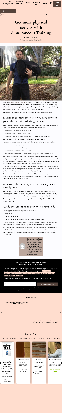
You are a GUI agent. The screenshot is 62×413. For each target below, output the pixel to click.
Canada (22, 369)
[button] (1, 312)
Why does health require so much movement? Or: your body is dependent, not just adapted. (45, 321)
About (45, 3)
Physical (28, 37)
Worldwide (23, 371)
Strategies (34, 37)
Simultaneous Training (29, 40)
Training (39, 40)
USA (26, 369)
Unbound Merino (23, 360)
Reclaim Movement (55, 360)
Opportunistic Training (17, 102)
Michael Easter (7, 381)
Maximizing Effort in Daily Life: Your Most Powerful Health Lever (16, 303)
